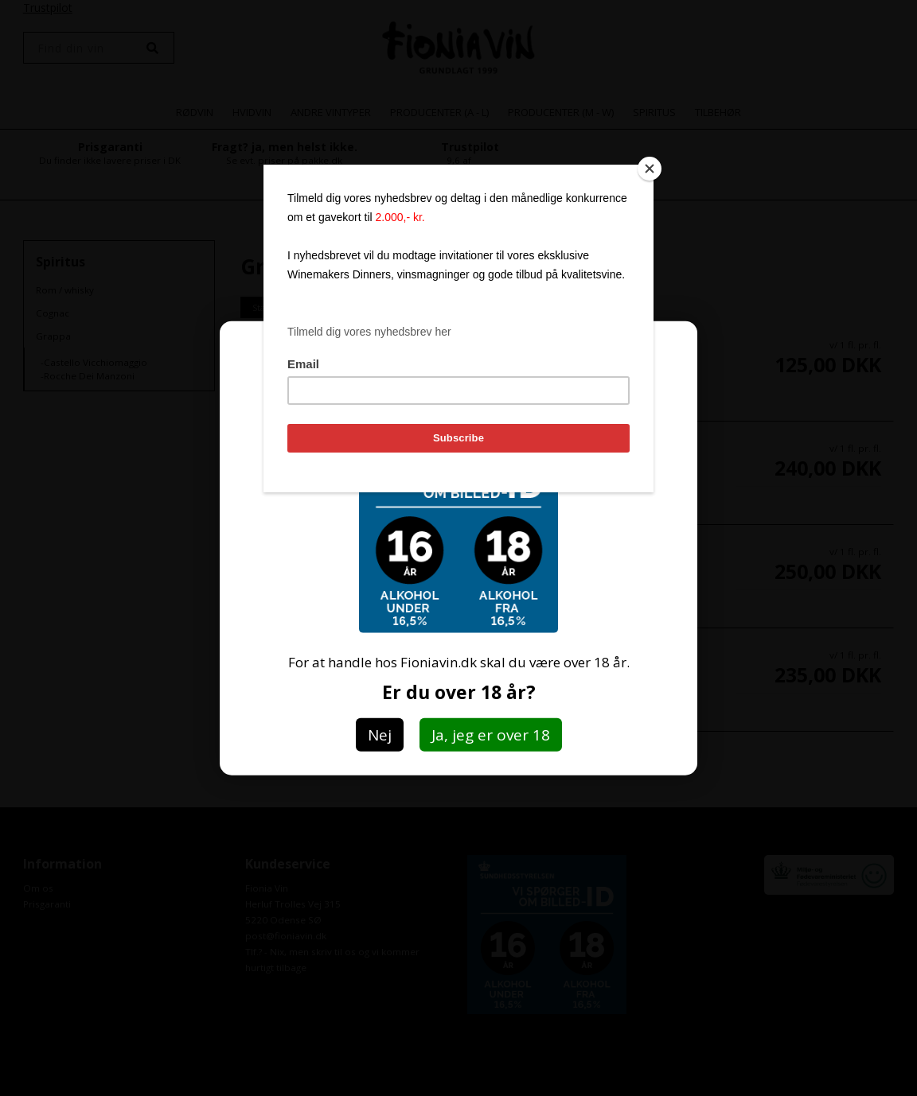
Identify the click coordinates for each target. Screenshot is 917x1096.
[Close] (649, 169)
